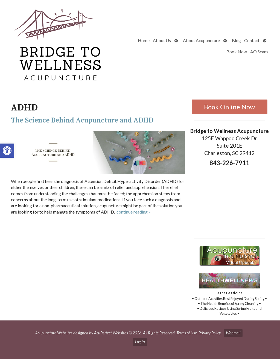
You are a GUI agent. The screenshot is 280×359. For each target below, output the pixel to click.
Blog (236, 40)
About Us (162, 40)
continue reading (133, 211)
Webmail (233, 333)
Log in (140, 341)
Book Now (236, 51)
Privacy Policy (210, 333)
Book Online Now (229, 107)
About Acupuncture (201, 40)
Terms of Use (186, 333)
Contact (251, 40)
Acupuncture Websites (53, 333)
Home (144, 40)
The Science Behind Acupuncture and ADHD (82, 120)
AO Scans (259, 51)
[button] (7, 151)
